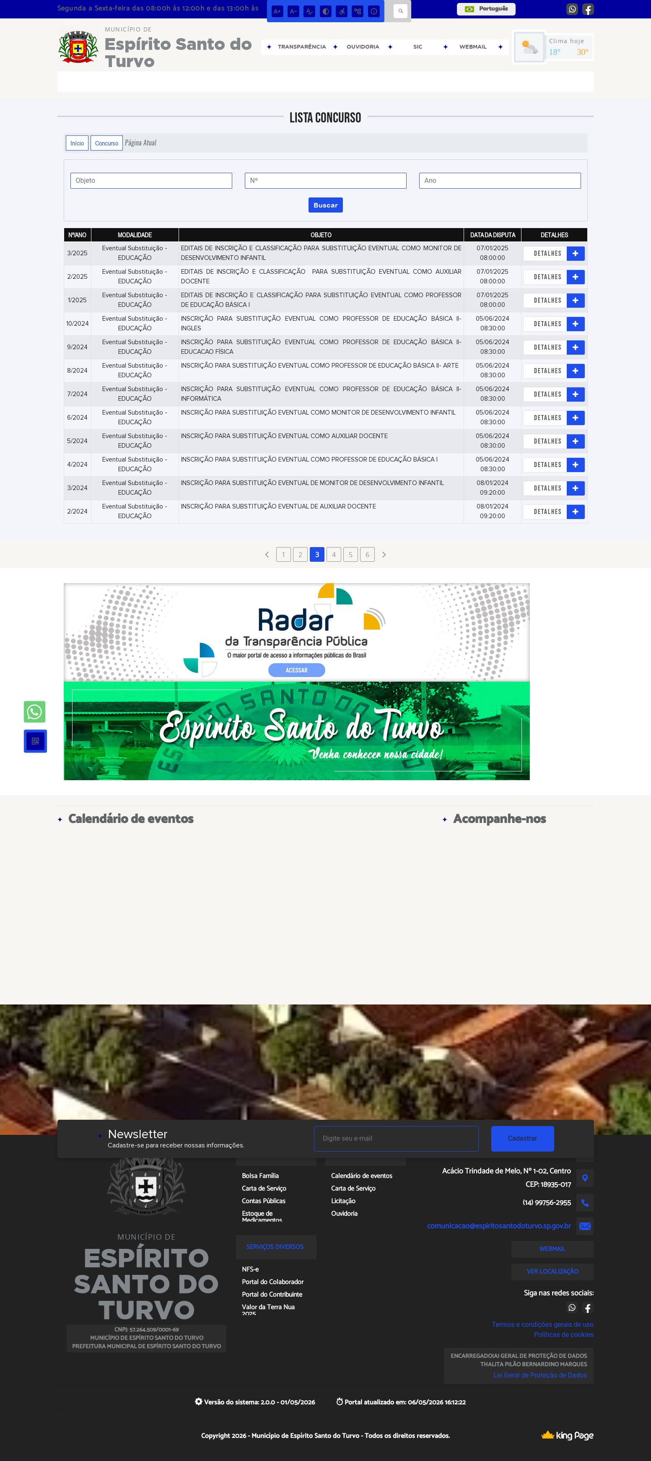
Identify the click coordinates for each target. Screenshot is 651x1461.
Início (77, 143)
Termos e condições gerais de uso (543, 1325)
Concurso (106, 143)
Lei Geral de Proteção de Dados (540, 1375)
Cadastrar (522, 1138)
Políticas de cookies (564, 1335)
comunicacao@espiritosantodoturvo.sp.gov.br (499, 1226)
